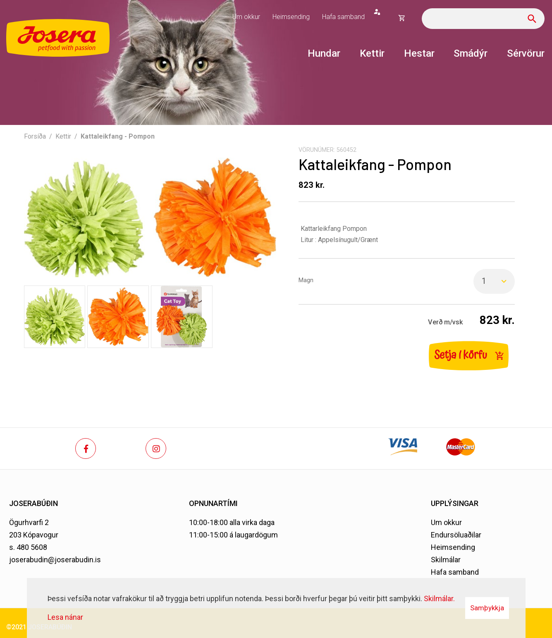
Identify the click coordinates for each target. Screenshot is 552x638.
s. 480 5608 (28, 547)
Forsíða (35, 136)
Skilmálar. (439, 598)
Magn (306, 280)
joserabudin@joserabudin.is (55, 559)
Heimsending (453, 547)
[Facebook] (85, 448)
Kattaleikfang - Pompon (118, 136)
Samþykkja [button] (487, 608)
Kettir (63, 136)
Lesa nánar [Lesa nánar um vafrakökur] (65, 617)
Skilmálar (446, 559)
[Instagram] (156, 448)
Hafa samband (455, 572)
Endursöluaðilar (456, 534)
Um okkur (446, 522)
